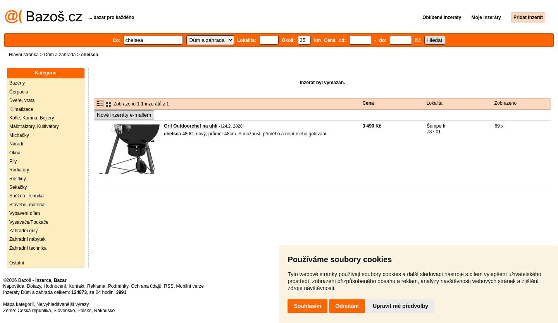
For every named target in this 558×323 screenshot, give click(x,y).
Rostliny (17, 178)
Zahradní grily (23, 230)
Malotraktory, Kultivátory (34, 126)
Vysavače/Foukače (28, 222)
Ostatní (16, 263)
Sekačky (18, 187)
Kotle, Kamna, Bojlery (31, 118)
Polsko (84, 310)
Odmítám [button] (347, 306)
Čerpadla (18, 92)
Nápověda (13, 286)
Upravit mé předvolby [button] (400, 306)
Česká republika (34, 310)
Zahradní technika (27, 248)
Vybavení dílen (24, 213)
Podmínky (118, 286)
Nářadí (16, 144)
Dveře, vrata (21, 100)
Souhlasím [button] (307, 306)
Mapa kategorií (18, 304)
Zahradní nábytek (27, 239)
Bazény (17, 83)
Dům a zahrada (60, 54)
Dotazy (34, 286)
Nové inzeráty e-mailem (124, 115)
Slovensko (64, 310)
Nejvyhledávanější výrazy (62, 304)
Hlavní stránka (24, 54)
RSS (169, 286)
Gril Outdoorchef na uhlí (190, 126)
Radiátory (19, 170)
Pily (13, 161)
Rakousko (104, 310)
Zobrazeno (505, 103)
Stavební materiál (27, 204)
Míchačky (19, 135)
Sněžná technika (26, 196)
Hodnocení (55, 286)
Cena (368, 103)
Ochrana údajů (146, 286)
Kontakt (76, 286)
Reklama (96, 286)
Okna (15, 152)
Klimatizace (21, 109)
